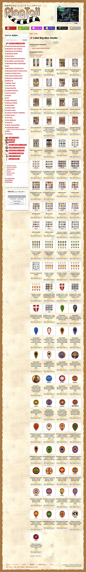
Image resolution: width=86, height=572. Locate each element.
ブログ (51, 28)
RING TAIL (79, 565)
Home (31, 33)
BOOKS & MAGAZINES (16, 153)
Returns (9, 171)
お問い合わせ (42, 564)
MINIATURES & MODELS (17, 43)
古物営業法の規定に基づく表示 (32, 566)
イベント (38, 28)
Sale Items (9, 182)
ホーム (12, 28)
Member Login (11, 173)
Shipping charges (11, 165)
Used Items (9, 180)
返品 (18, 566)
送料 (7, 566)
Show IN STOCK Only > (36, 55)
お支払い (10, 566)
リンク (64, 28)
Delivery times (10, 169)
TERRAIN (12, 142)
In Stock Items (10, 178)
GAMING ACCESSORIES (17, 147)
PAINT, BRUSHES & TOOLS (18, 145)
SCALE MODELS (14, 159)
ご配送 (15, 566)
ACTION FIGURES (15, 156)
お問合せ (77, 28)
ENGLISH (9, 174)
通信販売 (25, 28)
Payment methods (12, 167)
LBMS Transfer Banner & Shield (15, 129)
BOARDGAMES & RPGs (16, 150)
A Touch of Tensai (76, 566)
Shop (35, 33)
